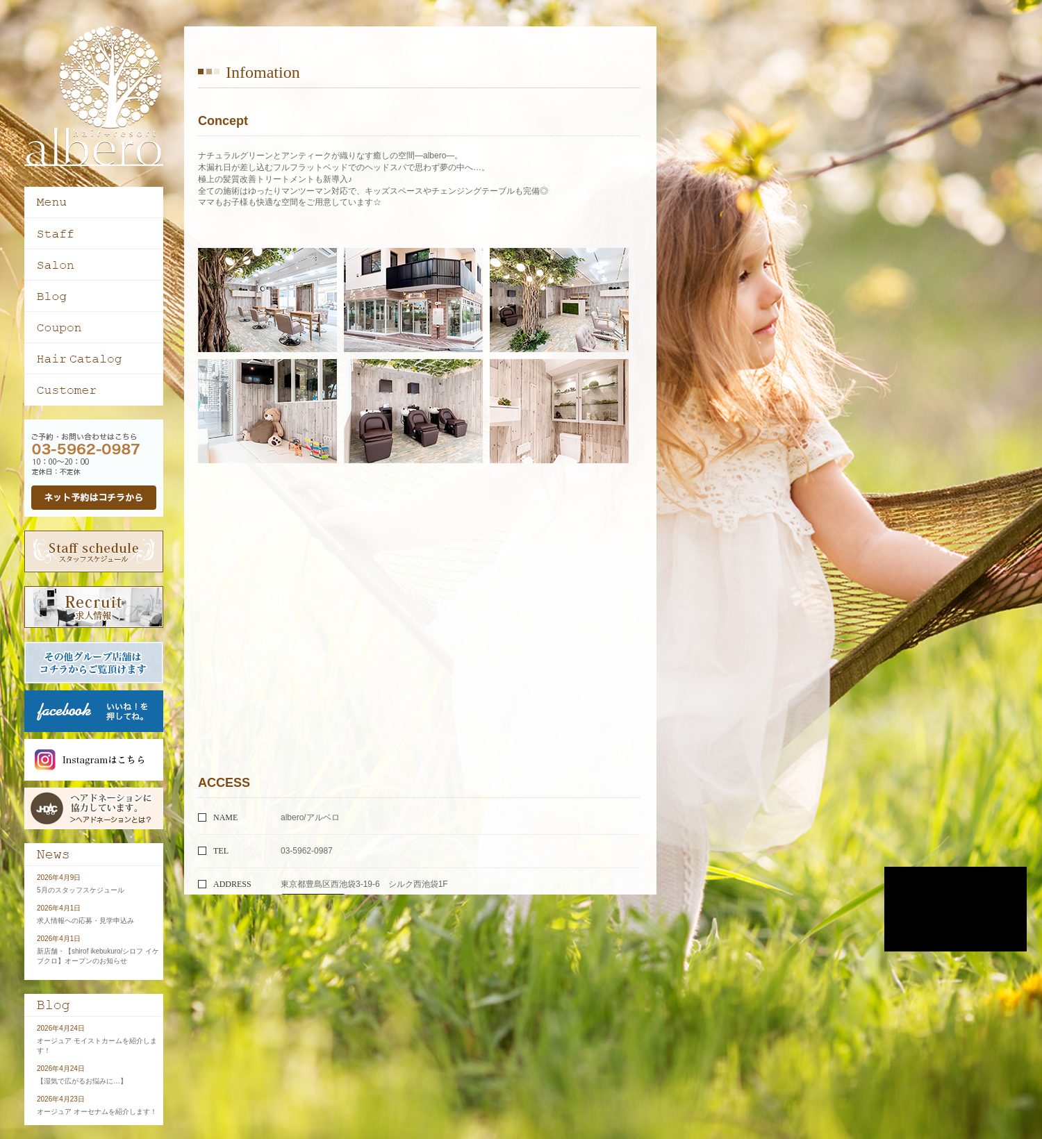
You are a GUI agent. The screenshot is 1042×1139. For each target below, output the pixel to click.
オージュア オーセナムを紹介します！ (97, 1111)
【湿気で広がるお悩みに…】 (82, 1081)
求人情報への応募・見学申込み (85, 920)
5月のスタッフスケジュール (80, 890)
